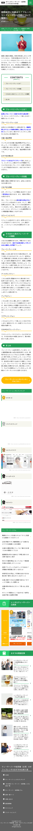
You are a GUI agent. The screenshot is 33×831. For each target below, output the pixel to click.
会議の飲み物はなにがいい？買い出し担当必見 (15, 587)
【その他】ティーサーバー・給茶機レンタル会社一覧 (17, 785)
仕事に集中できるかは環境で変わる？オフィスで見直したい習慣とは (15, 581)
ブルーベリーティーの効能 (13, 89)
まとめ (8, 99)
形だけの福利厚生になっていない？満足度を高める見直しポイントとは (15, 562)
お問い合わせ (9, 799)
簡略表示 (16, 79)
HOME (7, 775)
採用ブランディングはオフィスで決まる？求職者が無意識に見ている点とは (15, 568)
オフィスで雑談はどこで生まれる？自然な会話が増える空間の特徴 (15, 594)
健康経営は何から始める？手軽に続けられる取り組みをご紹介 (15, 555)
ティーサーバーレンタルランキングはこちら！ (17, 380)
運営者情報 (8, 803)
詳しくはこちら (19, 643)
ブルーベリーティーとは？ (13, 83)
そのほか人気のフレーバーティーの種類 (17, 94)
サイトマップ (9, 808)
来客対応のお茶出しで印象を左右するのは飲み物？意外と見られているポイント (15, 574)
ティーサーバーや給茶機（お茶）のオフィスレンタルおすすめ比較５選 (17, 768)
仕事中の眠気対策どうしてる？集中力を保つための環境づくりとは (15, 549)
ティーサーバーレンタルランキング (15, 779)
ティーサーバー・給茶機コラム (13, 790)
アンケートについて (10, 812)
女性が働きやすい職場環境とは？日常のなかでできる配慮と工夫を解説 (15, 543)
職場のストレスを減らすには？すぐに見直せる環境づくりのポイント (15, 536)
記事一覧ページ (9, 795)
